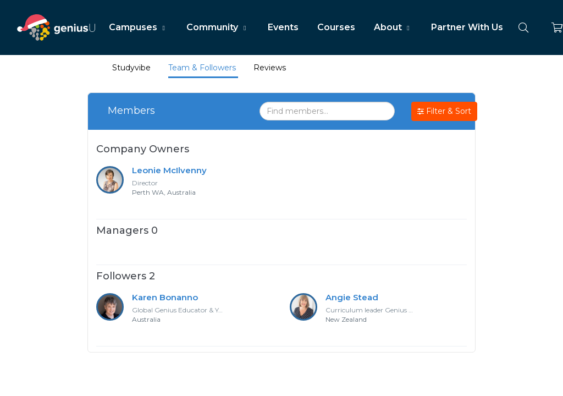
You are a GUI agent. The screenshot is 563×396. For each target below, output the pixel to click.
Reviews (269, 68)
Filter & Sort (444, 111)
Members (131, 111)
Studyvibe (131, 68)
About (393, 27)
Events (283, 27)
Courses (336, 27)
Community (217, 27)
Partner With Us (467, 27)
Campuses (138, 27)
